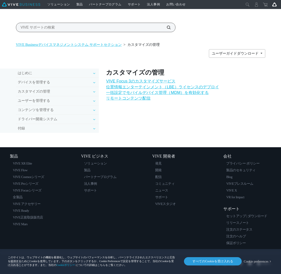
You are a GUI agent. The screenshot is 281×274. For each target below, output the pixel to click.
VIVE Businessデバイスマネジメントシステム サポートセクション (69, 45)
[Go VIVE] (274, 4)
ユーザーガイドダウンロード (235, 53)
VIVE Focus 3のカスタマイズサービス (140, 81)
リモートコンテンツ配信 (128, 98)
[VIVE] (21, 4)
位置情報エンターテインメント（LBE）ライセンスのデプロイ (162, 87)
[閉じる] (247, 4)
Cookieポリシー (65, 265)
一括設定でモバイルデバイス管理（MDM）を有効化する (157, 92)
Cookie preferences (256, 261)
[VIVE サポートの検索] (166, 27)
